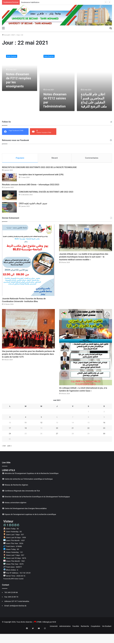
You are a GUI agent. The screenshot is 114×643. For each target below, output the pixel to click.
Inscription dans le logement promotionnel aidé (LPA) (41, 175)
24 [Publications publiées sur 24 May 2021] (10, 445)
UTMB (38, 634)
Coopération (95, 638)
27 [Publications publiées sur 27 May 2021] (57, 445)
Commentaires (91, 158)
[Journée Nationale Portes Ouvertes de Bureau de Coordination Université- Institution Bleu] (28, 261)
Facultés (75, 638)
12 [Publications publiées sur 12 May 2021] (41, 434)
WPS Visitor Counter (17, 591)
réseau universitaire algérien (15, 514)
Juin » (9, 458)
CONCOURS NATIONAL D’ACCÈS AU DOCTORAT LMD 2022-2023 (46, 192)
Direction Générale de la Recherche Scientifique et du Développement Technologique (37, 509)
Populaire (20, 158)
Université (54, 638)
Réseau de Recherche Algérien (16, 497)
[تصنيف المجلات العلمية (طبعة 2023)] (9, 208)
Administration (65, 638)
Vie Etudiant (106, 638)
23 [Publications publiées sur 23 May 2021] (104, 440)
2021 (13, 35)
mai (18, 35)
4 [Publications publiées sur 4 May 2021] (25, 429)
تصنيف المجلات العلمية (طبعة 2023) (33, 204)
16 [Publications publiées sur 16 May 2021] (104, 434)
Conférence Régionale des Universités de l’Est (22, 503)
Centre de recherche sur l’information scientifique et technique (29, 491)
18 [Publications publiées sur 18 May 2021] (26, 440)
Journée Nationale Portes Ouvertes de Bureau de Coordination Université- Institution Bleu (25, 303)
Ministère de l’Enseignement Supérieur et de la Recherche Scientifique (31, 485)
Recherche (85, 638)
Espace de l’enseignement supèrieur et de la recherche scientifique (30, 526)
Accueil (6, 35)
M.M (54, 634)
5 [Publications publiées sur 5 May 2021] (41, 429)
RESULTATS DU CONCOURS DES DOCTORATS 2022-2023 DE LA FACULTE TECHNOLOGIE (39, 168)
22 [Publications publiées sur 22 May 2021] (88, 440)
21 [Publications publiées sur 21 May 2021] (73, 440)
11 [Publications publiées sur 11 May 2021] (26, 434)
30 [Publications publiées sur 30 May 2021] (104, 445)
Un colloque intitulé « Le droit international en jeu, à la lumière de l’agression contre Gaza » (84, 398)
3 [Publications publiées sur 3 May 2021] (9, 429)
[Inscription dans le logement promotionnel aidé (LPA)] (9, 178)
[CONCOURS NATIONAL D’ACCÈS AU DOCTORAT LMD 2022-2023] (9, 196)
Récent (55, 158)
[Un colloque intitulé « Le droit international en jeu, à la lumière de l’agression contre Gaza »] (85, 353)
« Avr (4, 458)
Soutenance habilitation (30, 2)
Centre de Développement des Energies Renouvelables (26, 520)
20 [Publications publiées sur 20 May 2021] (57, 440)
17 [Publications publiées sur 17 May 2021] (10, 440)
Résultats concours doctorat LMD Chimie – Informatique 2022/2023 (30, 185)
